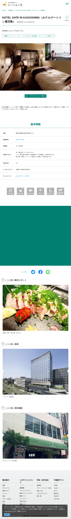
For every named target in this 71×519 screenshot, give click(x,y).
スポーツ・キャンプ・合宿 (44, 488)
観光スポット (6, 490)
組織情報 (22, 488)
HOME (3, 10)
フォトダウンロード (42, 493)
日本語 (55, 485)
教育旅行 (39, 485)
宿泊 (4, 501)
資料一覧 (39, 496)
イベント (5, 493)
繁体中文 (56, 493)
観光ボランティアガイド (26, 493)
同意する (7, 514)
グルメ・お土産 (7, 499)
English (56, 488)
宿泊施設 (10, 10)
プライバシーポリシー (25, 490)
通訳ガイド (22, 504)
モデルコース (6, 488)
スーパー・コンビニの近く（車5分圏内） (27, 36)
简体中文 (56, 496)
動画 (4, 504)
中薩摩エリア (7, 36)
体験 (4, 496)
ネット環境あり (48, 36)
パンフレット (23, 498)
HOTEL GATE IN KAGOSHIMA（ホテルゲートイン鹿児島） (31, 10)
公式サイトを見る (22, 176)
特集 (4, 485)
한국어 (55, 490)
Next (68, 307)
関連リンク (22, 496)
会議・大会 (40, 490)
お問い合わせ (23, 501)
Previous (2, 307)
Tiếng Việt (56, 499)
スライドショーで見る (37, 96)
